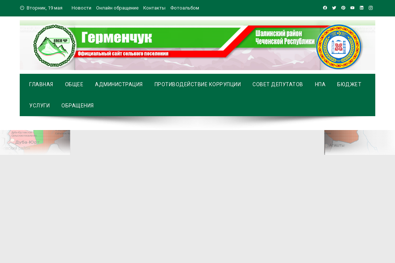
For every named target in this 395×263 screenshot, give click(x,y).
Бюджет (349, 84)
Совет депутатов (277, 84)
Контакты (154, 8)
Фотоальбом (184, 8)
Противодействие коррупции (198, 84)
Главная (41, 84)
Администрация (119, 84)
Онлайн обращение (117, 8)
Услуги (39, 105)
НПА (320, 84)
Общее (74, 84)
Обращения (77, 105)
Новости (81, 8)
